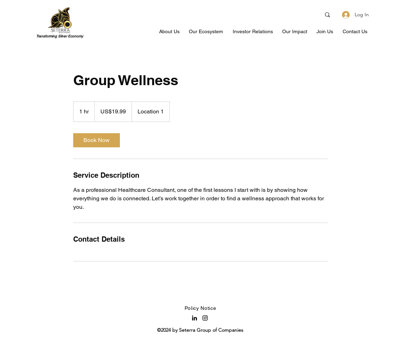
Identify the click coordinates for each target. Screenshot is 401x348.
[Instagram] (205, 318)
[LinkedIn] (194, 318)
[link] (96, 140)
